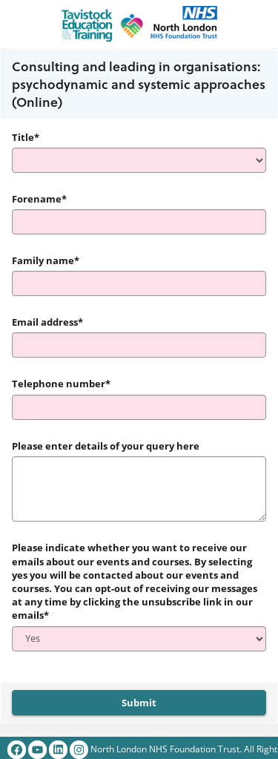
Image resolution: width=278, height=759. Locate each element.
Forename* (39, 199)
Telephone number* (61, 383)
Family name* (45, 260)
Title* (25, 137)
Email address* (47, 322)
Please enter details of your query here (105, 446)
